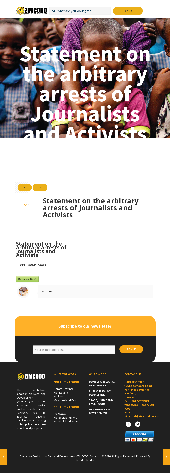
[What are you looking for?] (80, 11)
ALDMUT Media (85, 460)
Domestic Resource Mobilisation (102, 383)
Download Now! (27, 279)
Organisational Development (100, 411)
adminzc (48, 291)
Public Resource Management (100, 392)
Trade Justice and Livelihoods (101, 402)
